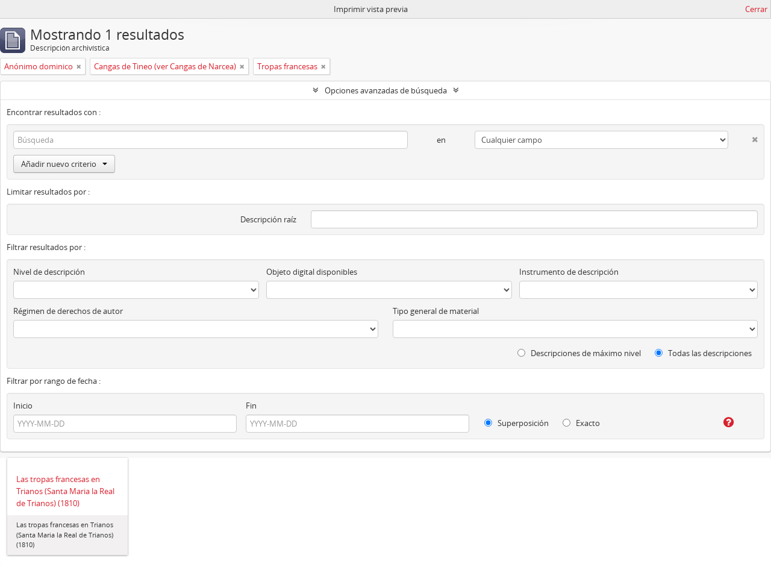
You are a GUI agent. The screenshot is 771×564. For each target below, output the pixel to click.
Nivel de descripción (49, 271)
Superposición (516, 423)
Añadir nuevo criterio (64, 163)
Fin (251, 405)
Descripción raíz (268, 219)
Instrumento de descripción (569, 271)
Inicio (23, 405)
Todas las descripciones (703, 353)
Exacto (581, 423)
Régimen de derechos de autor (68, 311)
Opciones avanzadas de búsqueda (386, 90)
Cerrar (756, 9)
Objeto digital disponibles (311, 271)
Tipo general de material (436, 311)
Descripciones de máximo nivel (579, 353)
